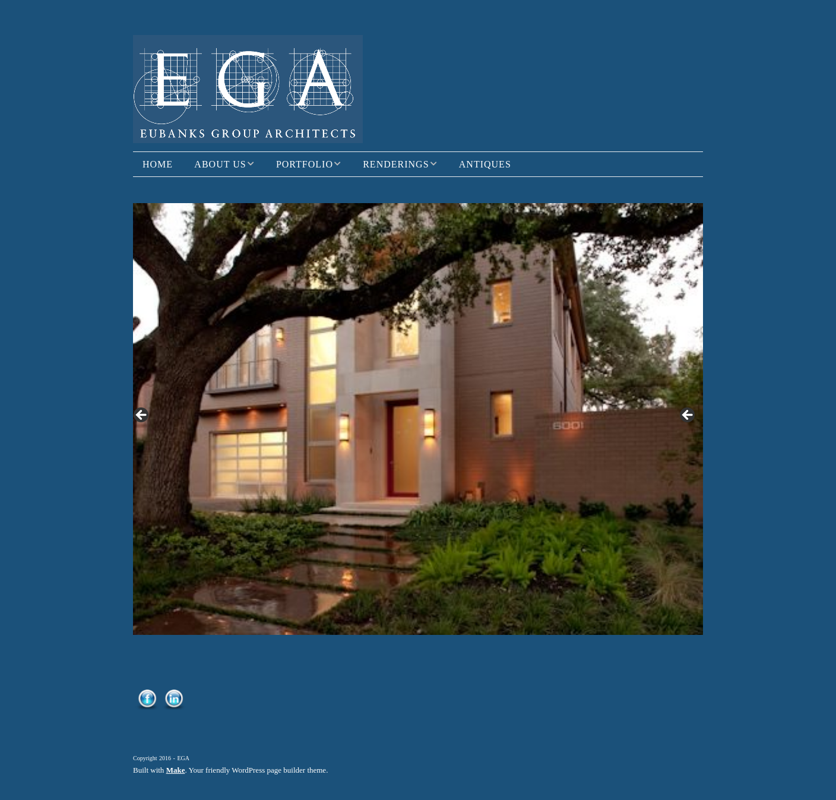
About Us (220, 164)
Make (175, 770)
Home (157, 164)
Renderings (396, 164)
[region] (418, 419)
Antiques (485, 164)
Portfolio (304, 164)
